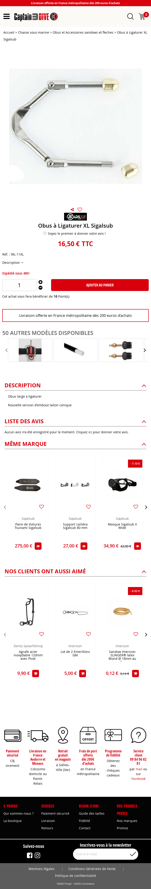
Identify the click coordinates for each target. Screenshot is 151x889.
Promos (122, 828)
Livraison (48, 821)
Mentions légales (42, 869)
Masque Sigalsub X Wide (122, 526)
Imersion (75, 646)
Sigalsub (28, 518)
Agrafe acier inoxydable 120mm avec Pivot (28, 655)
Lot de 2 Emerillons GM (75, 653)
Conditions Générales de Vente (92, 869)
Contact (85, 828)
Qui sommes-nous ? (18, 813)
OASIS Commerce (84, 883)
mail (139, 769)
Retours (47, 828)
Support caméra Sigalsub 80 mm (75, 526)
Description (11, 262)
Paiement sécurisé (55, 813)
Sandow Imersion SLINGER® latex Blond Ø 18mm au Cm (122, 655)
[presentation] (6, 350)
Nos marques (127, 821)
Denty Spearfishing (28, 646)
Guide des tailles (91, 813)
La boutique (12, 821)
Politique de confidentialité (75, 875)
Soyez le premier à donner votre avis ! (74, 233)
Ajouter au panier (100, 285)
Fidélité (84, 821)
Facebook (138, 778)
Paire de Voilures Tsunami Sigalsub (28, 526)
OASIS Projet (64, 883)
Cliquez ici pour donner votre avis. (102, 432)
